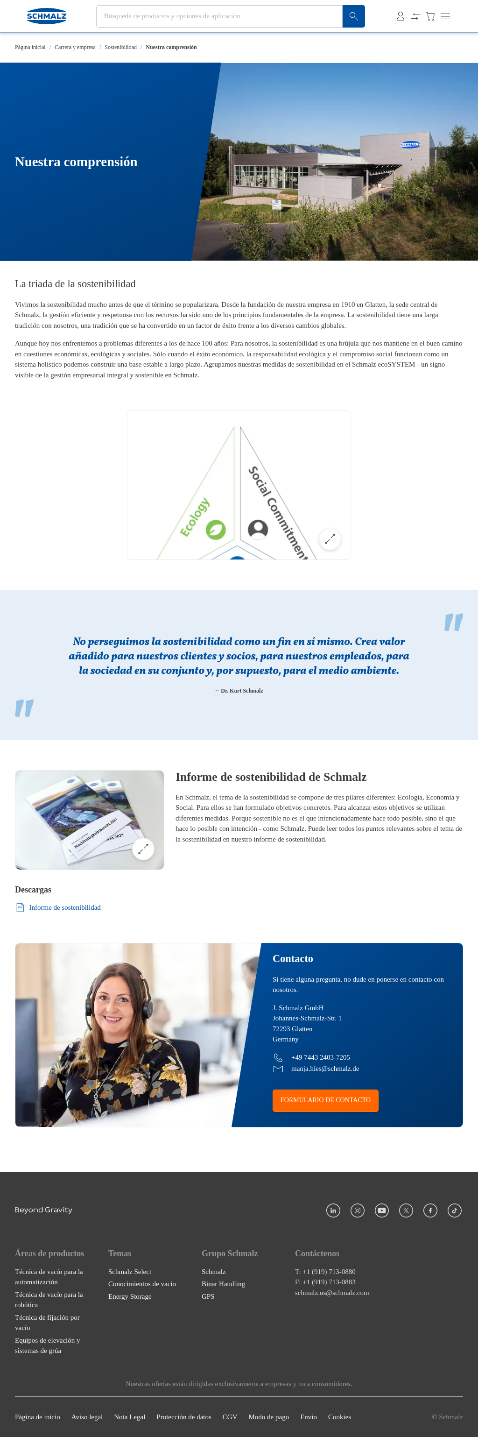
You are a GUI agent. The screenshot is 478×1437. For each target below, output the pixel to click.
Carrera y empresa (75, 47)
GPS (208, 1296)
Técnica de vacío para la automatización (49, 1276)
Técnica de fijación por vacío (47, 1322)
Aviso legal (87, 1417)
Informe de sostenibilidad (58, 907)
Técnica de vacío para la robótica (49, 1299)
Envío (308, 1417)
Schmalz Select (129, 1271)
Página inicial (30, 47)
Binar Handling (223, 1284)
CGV (230, 1417)
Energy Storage (130, 1296)
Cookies (339, 1417)
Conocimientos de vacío (142, 1284)
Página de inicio (37, 1417)
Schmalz (214, 1271)
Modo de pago (268, 1417)
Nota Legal (129, 1417)
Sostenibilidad (121, 47)
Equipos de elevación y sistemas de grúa (47, 1345)
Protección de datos (183, 1417)
